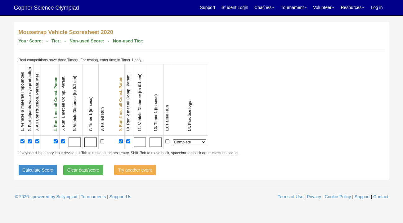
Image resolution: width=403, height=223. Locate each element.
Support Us (120, 196)
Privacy (314, 196)
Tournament (294, 7)
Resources (353, 7)
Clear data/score (83, 170)
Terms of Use (290, 196)
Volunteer (323, 7)
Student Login (235, 7)
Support (207, 7)
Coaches (264, 7)
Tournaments (93, 196)
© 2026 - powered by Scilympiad (46, 196)
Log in (377, 7)
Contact (380, 196)
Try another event (135, 170)
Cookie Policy (338, 196)
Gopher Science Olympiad (46, 8)
